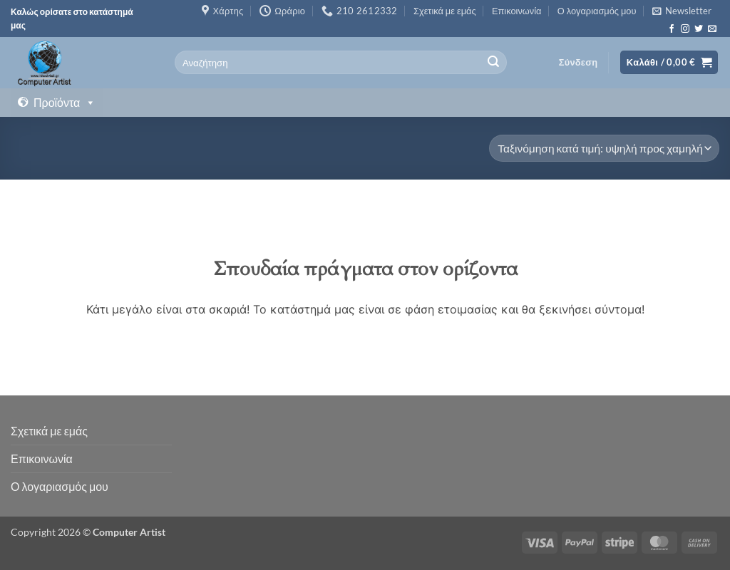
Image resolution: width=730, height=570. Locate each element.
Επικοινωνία (516, 10)
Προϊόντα (65, 102)
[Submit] (494, 63)
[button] (681, 10)
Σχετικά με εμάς (444, 10)
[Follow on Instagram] (685, 29)
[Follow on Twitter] (698, 29)
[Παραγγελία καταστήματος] (604, 148)
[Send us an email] (712, 29)
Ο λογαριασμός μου (597, 10)
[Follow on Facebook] (671, 29)
